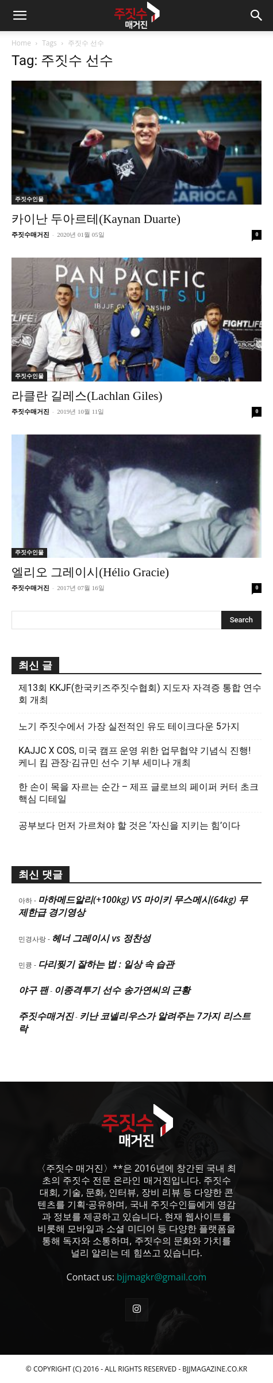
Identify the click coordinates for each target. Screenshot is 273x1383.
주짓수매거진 (30, 234)
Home (21, 43)
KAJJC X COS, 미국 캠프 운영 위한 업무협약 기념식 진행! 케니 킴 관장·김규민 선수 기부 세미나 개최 (134, 756)
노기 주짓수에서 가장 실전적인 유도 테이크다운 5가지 (129, 726)
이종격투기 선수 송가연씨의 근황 (122, 990)
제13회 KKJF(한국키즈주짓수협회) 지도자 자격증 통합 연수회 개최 (140, 693)
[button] (19, 15)
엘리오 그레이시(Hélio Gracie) (90, 572)
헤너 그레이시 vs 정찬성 (101, 938)
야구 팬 (33, 990)
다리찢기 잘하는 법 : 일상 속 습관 (106, 964)
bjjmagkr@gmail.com (161, 1277)
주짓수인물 (29, 199)
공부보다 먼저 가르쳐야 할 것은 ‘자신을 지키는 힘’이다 (129, 825)
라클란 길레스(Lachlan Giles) (86, 396)
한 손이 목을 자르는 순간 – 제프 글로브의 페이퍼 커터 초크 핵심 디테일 (138, 792)
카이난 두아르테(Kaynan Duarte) (95, 219)
